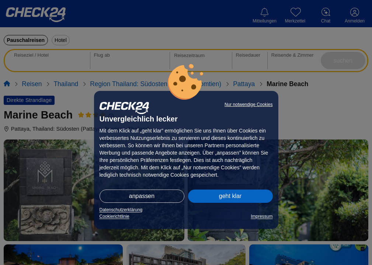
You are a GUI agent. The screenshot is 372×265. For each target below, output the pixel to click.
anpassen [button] (141, 196)
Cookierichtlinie (114, 216)
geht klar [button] (230, 196)
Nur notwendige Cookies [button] (249, 104)
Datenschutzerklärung (121, 209)
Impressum (261, 216)
